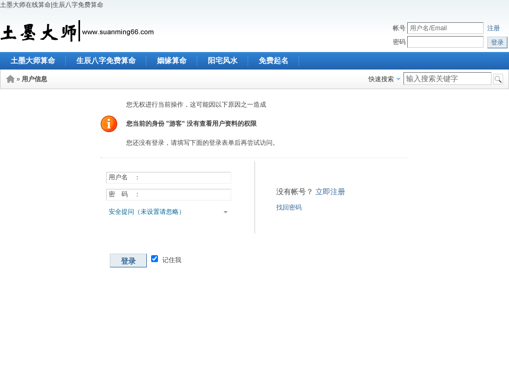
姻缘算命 (172, 60)
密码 (399, 42)
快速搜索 (381, 79)
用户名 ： (125, 177)
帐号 (399, 28)
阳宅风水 (223, 60)
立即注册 (330, 191)
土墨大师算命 (33, 60)
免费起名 (273, 60)
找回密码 (289, 207)
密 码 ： (125, 194)
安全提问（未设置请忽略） (147, 211)
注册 (493, 28)
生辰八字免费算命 (106, 60)
